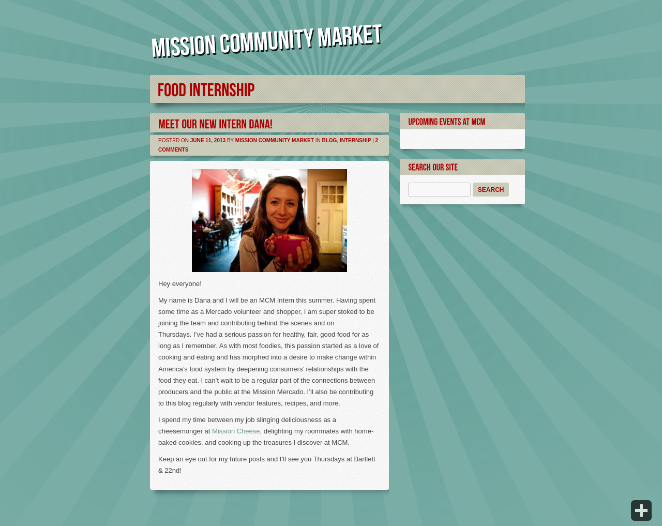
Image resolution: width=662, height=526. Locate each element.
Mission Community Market (274, 140)
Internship (355, 140)
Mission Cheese (236, 431)
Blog (329, 140)
